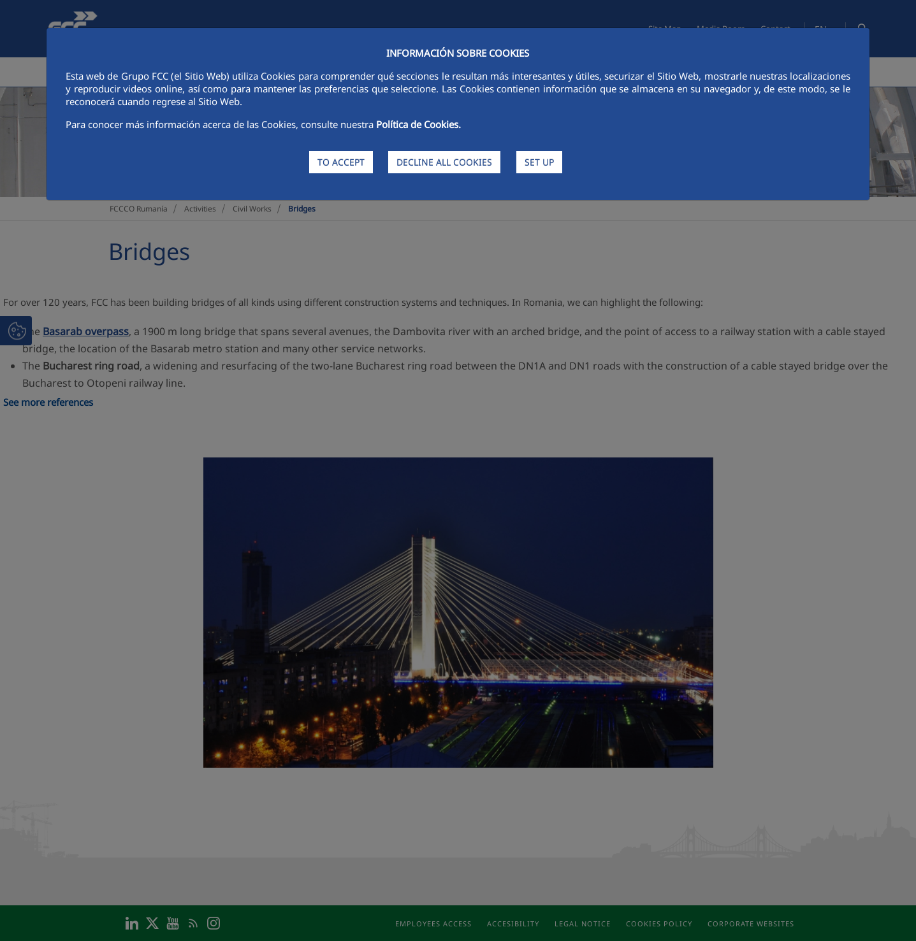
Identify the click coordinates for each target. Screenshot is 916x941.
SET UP (539, 162)
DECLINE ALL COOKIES (444, 162)
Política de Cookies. (418, 124)
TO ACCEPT (341, 162)
